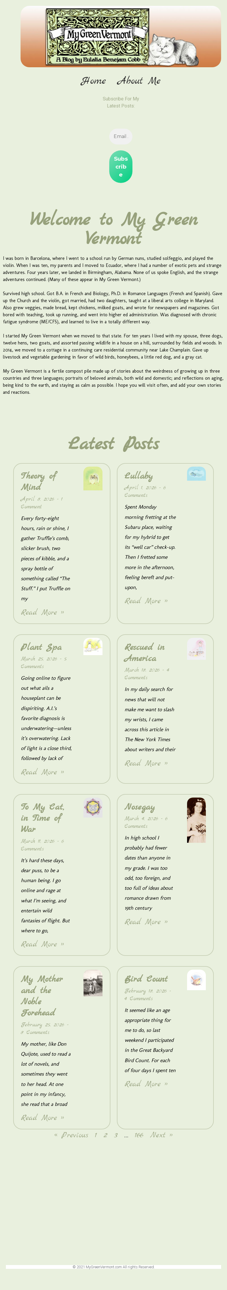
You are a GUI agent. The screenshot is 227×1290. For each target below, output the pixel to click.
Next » (161, 1138)
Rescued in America (144, 655)
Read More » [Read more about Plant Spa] (42, 775)
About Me (139, 81)
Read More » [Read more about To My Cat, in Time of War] (42, 947)
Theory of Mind (38, 484)
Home (93, 81)
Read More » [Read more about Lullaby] (146, 604)
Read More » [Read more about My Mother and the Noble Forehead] (42, 1121)
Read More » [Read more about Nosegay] (146, 924)
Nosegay (140, 809)
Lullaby (139, 479)
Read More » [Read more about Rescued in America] (146, 766)
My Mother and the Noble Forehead (42, 999)
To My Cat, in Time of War (42, 821)
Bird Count (146, 982)
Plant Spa (41, 650)
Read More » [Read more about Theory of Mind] (42, 615)
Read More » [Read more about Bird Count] (146, 1087)
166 (139, 1138)
